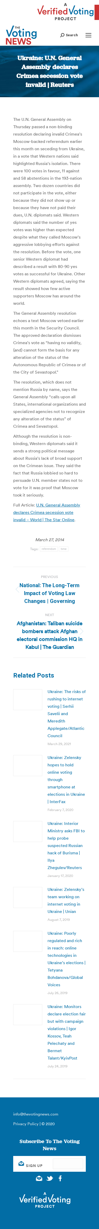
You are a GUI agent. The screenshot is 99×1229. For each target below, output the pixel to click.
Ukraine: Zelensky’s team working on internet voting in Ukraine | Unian (66, 900)
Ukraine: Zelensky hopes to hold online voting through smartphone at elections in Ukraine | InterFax (66, 779)
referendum (49, 549)
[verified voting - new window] (65, 21)
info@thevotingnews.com (35, 1114)
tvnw (64, 549)
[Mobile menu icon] (88, 35)
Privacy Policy (26, 1123)
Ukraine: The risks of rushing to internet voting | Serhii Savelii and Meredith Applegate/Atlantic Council (67, 713)
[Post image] (27, 699)
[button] (69, 35)
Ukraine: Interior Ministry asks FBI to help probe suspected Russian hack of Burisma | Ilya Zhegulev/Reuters (66, 845)
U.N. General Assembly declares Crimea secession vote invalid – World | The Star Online (46, 512)
